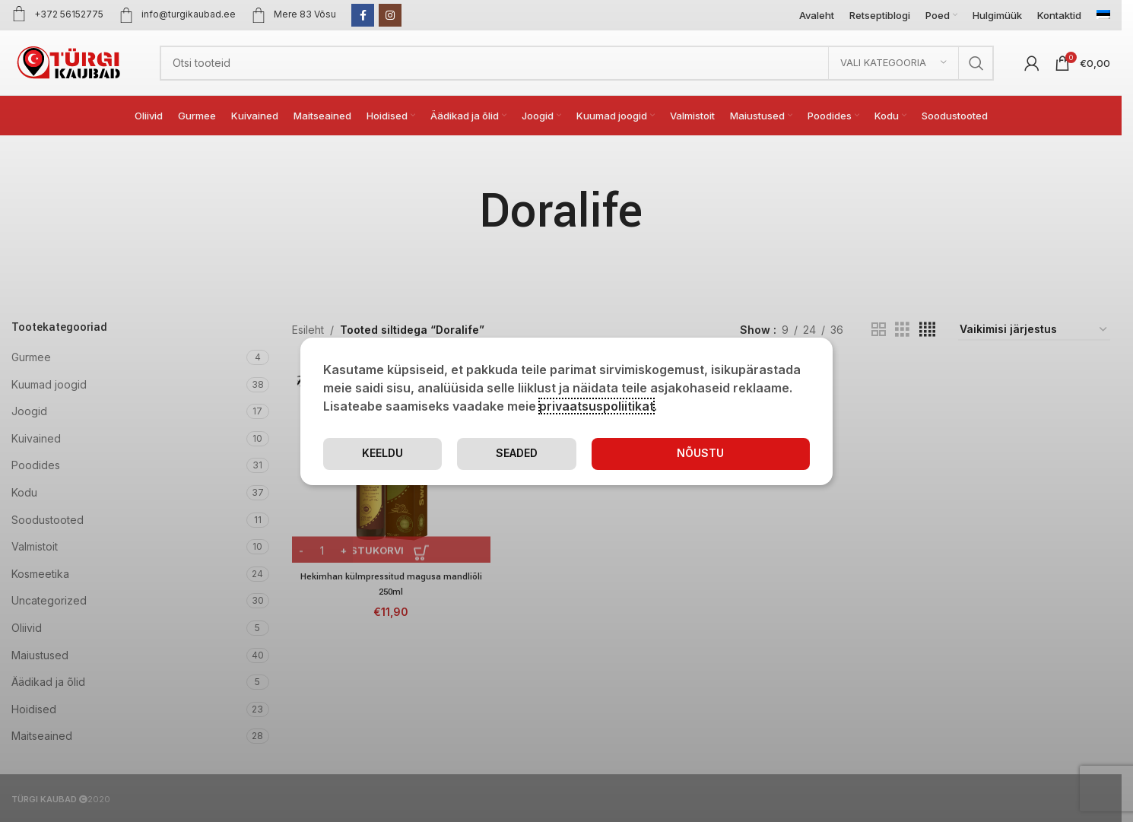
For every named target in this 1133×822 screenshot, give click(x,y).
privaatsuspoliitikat (596, 405)
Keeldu (749, 453)
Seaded (613, 453)
